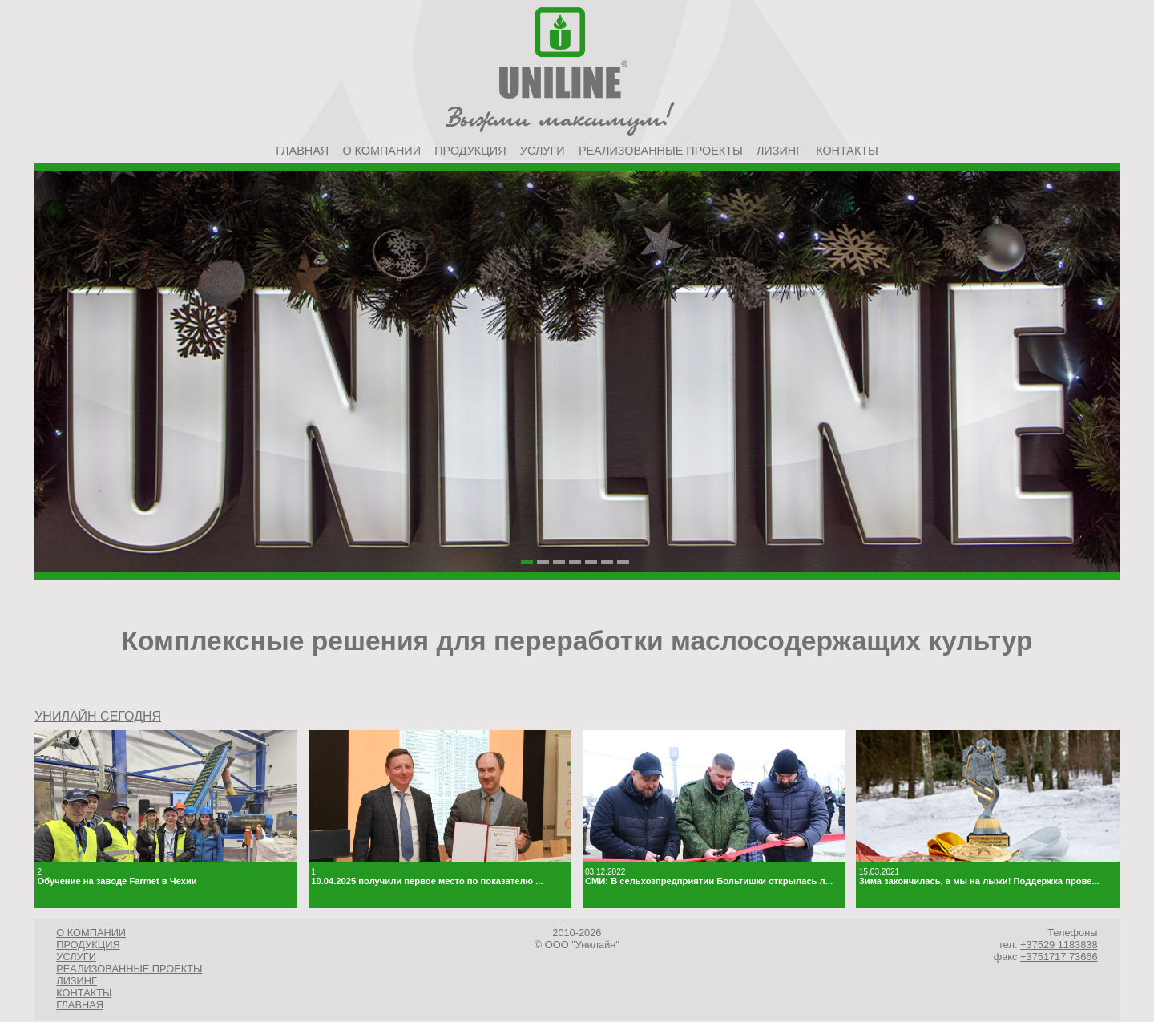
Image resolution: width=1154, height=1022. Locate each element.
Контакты (847, 150)
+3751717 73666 (1058, 957)
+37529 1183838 (1058, 945)
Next (1099, 415)
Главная (302, 150)
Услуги (542, 150)
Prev (55, 415)
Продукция (470, 150)
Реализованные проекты (661, 150)
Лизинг (779, 150)
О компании (381, 150)
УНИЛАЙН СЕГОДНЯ (97, 716)
